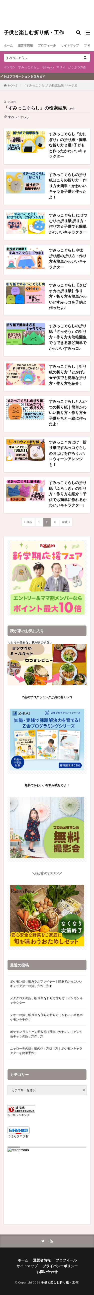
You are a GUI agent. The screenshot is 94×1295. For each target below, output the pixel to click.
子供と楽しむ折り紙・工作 (34, 32)
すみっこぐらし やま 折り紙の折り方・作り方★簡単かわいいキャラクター (67, 258)
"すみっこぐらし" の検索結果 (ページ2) (51, 85)
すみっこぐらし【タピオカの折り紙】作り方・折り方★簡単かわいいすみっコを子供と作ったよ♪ (67, 296)
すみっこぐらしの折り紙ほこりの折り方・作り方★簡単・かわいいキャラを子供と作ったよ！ (67, 185)
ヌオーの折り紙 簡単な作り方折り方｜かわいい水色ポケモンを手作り (46, 1017)
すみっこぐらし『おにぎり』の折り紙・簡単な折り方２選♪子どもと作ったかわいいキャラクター (67, 145)
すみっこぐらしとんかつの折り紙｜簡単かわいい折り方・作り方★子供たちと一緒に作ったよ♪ (67, 412)
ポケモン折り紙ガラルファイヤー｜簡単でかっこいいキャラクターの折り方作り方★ (46, 984)
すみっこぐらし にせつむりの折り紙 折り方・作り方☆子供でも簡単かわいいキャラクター (68, 223)
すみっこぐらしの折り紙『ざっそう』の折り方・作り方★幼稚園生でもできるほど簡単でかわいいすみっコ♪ (67, 337)
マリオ (60, 67)
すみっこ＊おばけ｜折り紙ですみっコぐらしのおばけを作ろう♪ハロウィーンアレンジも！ (67, 453)
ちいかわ (48, 67)
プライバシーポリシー (60, 1266)
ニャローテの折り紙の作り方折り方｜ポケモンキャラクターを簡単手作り (46, 1050)
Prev (29, 522)
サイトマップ (70, 45)
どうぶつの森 (77, 67)
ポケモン (10, 67)
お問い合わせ (47, 1272)
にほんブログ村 (18, 1136)
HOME (12, 85)
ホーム (8, 45)
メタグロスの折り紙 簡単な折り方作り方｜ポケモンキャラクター (46, 1000)
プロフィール (47, 45)
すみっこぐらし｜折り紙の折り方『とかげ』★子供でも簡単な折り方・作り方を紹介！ (67, 375)
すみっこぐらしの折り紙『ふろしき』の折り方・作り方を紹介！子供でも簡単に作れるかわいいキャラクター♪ (67, 493)
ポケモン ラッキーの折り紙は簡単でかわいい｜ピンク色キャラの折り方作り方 (46, 1034)
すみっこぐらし (28, 67)
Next (64, 522)
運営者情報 (25, 45)
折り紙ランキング (19, 1114)
